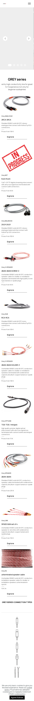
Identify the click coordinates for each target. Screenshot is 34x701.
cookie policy (19, 694)
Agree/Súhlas (17, 697)
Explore (10, 137)
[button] (5, 38)
